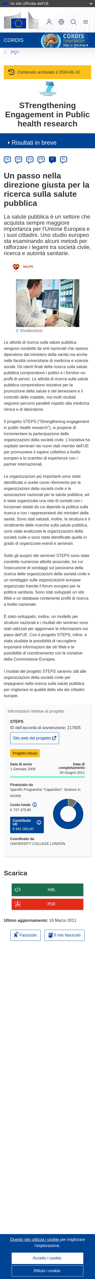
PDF (52, 904)
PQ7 (15, 52)
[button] (61, 21)
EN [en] (18, 159)
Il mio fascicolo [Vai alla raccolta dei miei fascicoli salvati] (65, 935)
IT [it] (52, 159)
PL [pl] (64, 159)
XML (51, 890)
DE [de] (7, 159)
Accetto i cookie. (47, 1258)
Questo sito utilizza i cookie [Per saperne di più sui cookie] (35, 1239)
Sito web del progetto (32, 739)
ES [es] (30, 159)
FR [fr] (41, 159)
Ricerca (73, 22)
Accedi (49, 22)
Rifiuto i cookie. (47, 1271)
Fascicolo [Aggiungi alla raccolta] (25, 934)
